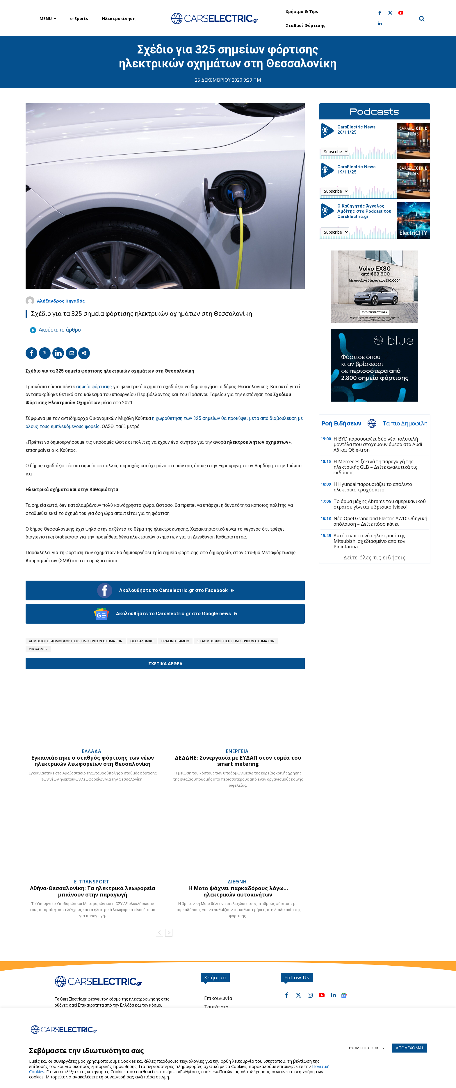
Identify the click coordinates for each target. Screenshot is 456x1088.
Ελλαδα (91, 751)
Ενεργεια (237, 751)
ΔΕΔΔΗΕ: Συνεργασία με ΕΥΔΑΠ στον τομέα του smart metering (238, 760)
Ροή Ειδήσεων (341, 423)
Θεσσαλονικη (142, 641)
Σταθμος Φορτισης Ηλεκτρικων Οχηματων (236, 641)
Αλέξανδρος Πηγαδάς (61, 301)
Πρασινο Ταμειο (175, 641)
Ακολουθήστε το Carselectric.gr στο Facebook (165, 590)
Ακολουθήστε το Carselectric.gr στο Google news (165, 613)
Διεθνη (237, 881)
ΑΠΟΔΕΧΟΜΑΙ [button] (409, 1048)
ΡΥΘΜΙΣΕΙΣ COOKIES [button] (366, 1048)
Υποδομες (38, 649)
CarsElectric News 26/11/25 (356, 129)
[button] (422, 19)
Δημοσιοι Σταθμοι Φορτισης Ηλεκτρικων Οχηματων (75, 641)
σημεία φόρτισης (94, 386)
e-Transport (92, 881)
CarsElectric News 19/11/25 (356, 169)
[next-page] (168, 933)
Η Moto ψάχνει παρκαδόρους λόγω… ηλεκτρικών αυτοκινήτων (238, 891)
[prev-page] (159, 933)
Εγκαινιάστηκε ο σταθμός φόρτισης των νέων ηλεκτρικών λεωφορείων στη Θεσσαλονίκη (92, 760)
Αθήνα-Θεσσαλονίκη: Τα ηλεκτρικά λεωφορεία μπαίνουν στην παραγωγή (92, 891)
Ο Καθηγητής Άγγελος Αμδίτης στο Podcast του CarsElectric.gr (364, 211)
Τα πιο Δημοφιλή (405, 423)
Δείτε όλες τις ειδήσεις (374, 557)
